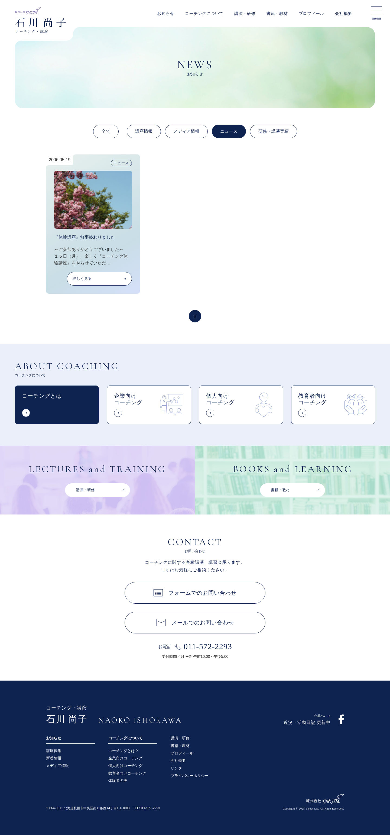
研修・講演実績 (273, 131)
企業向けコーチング (125, 758)
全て (106, 131)
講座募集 (53, 751)
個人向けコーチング (125, 765)
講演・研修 (245, 13)
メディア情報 (186, 131)
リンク (176, 768)
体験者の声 (117, 780)
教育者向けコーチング (127, 773)
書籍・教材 (277, 13)
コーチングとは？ (123, 751)
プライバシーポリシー (190, 775)
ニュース (229, 131)
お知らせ (165, 13)
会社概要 (343, 13)
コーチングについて (204, 13)
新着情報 (53, 758)
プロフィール (311, 13)
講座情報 (143, 131)
